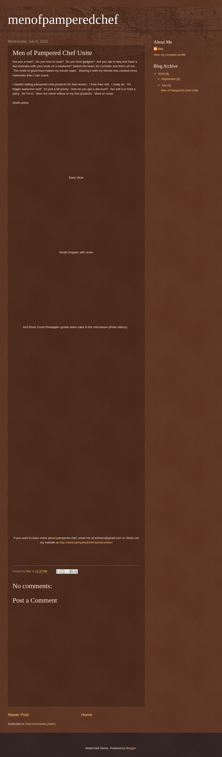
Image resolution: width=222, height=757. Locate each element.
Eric (160, 49)
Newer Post (18, 715)
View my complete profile (170, 54)
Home (86, 715)
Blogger (131, 748)
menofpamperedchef (63, 19)
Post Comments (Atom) (41, 724)
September (168, 79)
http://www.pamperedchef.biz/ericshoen (85, 542)
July (164, 85)
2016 (161, 73)
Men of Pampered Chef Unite (179, 90)
